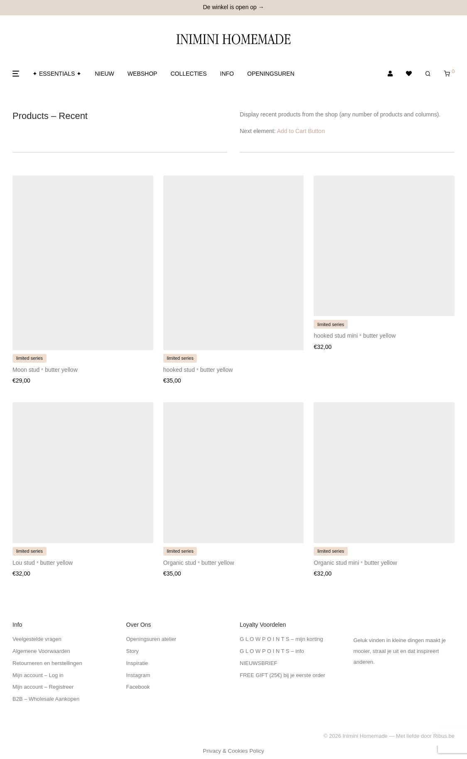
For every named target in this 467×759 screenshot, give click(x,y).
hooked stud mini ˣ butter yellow (355, 335)
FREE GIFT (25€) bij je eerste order (282, 675)
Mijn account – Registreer (43, 687)
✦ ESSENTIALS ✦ (56, 73)
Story (132, 651)
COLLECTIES (188, 73)
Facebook (138, 687)
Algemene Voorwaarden (41, 651)
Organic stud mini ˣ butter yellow (355, 562)
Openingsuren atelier (151, 639)
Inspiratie (137, 663)
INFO (227, 73)
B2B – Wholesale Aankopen (45, 699)
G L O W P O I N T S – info (272, 651)
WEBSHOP (142, 73)
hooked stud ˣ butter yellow (198, 369)
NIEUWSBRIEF (258, 663)
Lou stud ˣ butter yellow (42, 562)
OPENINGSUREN (271, 73)
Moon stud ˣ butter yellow (45, 369)
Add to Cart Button (301, 131)
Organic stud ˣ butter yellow (198, 562)
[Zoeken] (428, 74)
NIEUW (104, 73)
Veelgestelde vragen (36, 639)
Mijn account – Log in (38, 675)
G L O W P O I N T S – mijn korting (281, 639)
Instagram (138, 675)
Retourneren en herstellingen (47, 663)
